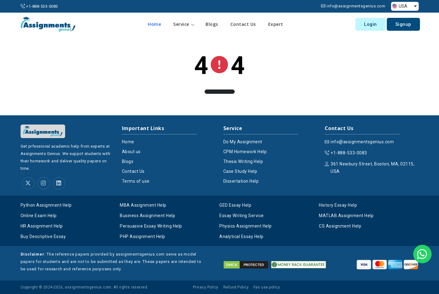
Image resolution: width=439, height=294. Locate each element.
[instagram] (43, 183)
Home (154, 24)
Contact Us (243, 24)
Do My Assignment (242, 141)
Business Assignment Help (147, 215)
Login (370, 24)
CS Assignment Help (340, 226)
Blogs (212, 24)
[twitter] (28, 183)
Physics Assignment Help (245, 226)
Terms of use (136, 181)
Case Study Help (240, 171)
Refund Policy (236, 287)
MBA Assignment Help (143, 205)
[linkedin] (59, 183)
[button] (220, 91)
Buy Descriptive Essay (43, 236)
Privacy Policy (205, 287)
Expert (275, 24)
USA (399, 6)
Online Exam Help (39, 215)
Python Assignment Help (46, 205)
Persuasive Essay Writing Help (151, 226)
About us (131, 151)
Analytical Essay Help (241, 236)
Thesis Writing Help (243, 161)
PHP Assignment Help (142, 236)
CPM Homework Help (245, 151)
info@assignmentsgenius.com (356, 6)
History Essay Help (338, 205)
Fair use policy (266, 287)
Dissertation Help (241, 181)
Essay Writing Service (241, 215)
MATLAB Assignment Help (346, 215)
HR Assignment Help (42, 226)
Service (184, 24)
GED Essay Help (235, 205)
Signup (403, 24)
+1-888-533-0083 (42, 6)
